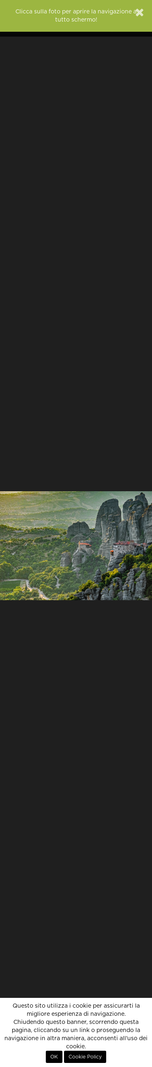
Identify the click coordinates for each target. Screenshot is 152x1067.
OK (54, 1056)
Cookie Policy (85, 1056)
